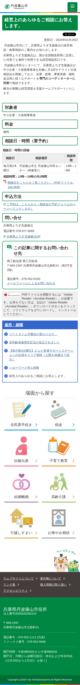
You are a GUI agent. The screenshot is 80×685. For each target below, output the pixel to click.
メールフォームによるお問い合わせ (31, 283)
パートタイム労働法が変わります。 (33, 334)
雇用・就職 (13, 325)
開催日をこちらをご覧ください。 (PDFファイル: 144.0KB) (41, 185)
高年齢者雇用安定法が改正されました (34, 342)
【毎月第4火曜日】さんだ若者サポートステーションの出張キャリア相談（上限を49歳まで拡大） (41, 355)
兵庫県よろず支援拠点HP (23, 236)
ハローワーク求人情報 (24, 367)
